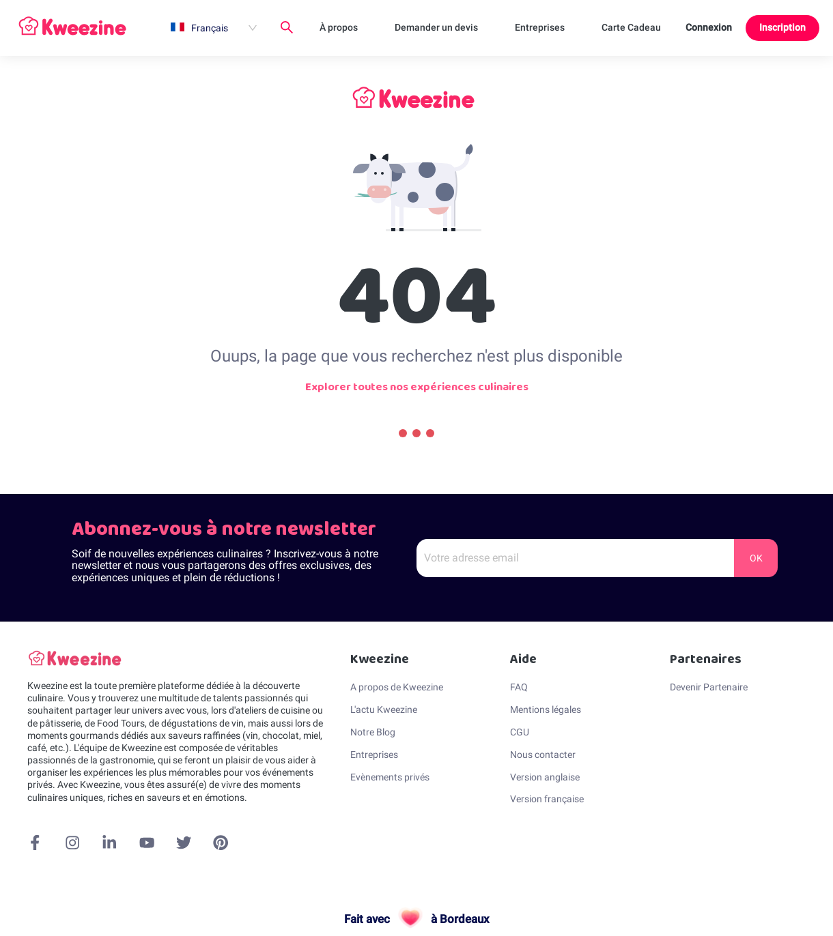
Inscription (782, 27)
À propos (339, 27)
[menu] (417, 27)
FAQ (519, 687)
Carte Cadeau (631, 27)
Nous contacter (543, 754)
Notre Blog (372, 732)
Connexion (709, 27)
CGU (519, 732)
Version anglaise (545, 777)
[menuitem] (214, 28)
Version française (547, 798)
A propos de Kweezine (396, 687)
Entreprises (540, 27)
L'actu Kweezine (383, 709)
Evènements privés (389, 777)
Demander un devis (436, 27)
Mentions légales (545, 709)
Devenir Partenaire (709, 687)
